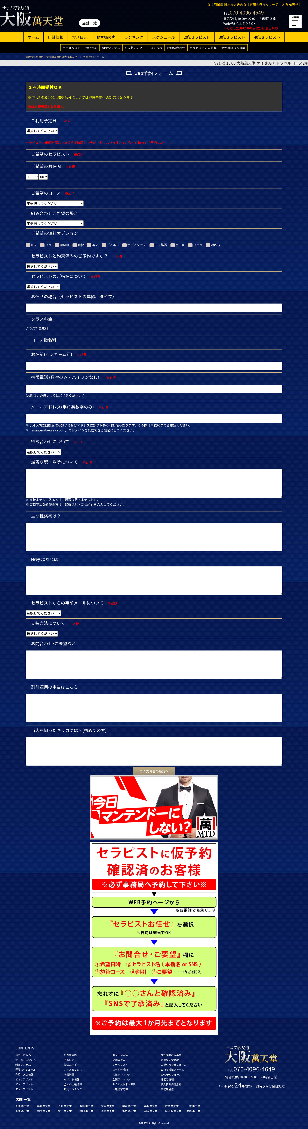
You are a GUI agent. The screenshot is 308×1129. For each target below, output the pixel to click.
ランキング (133, 37)
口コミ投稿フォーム (172, 1069)
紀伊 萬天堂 (107, 1106)
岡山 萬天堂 (150, 1106)
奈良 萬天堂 (86, 1106)
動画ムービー (71, 1064)
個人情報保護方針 (171, 1084)
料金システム (111, 48)
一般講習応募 (120, 1089)
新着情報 (69, 1074)
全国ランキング (121, 1079)
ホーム (33, 37)
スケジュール (163, 37)
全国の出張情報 (73, 1084)
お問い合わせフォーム (174, 1064)
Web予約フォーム (171, 1074)
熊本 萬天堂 (129, 1111)
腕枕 (78, 245)
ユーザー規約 (120, 1069)
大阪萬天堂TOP (170, 1059)
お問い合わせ (176, 48)
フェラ (195, 245)
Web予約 (91, 48)
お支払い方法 (134, 48)
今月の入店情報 (24, 1074)
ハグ (46, 245)
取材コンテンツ (73, 1089)
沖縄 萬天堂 (193, 1111)
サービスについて (25, 1059)
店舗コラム (119, 1059)
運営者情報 (167, 1079)
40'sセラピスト (267, 37)
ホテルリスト (72, 48)
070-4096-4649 (247, 12)
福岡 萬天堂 (86, 1111)
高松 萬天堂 (43, 1111)
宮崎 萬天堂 (150, 1111)
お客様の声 (106, 37)
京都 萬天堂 (43, 1106)
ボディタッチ (134, 245)
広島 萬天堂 (172, 1106)
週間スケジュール (25, 1069)
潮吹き (213, 245)
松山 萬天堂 (65, 1111)
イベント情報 (71, 1079)
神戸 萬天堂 (129, 1106)
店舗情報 (55, 37)
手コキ (177, 245)
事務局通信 (167, 1089)
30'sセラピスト (232, 37)
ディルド (110, 245)
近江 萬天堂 (22, 1106)
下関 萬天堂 (22, 1111)
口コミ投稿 (154, 48)
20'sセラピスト (197, 37)
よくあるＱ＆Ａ (73, 1069)
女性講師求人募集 (233, 48)
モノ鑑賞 (158, 245)
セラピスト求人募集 (203, 48)
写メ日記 (79, 37)
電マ (92, 245)
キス (31, 245)
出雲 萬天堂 (193, 1106)
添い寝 (62, 245)
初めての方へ (23, 1054)
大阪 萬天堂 (65, 1106)
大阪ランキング (121, 1074)
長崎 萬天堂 (107, 1111)
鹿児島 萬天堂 (173, 1111)
